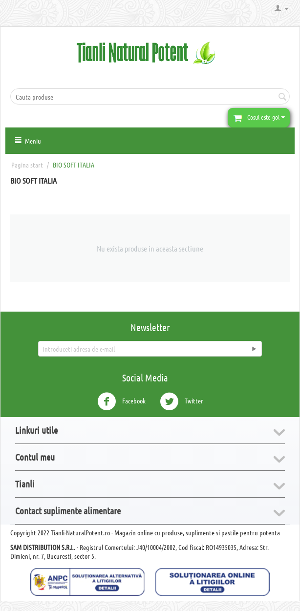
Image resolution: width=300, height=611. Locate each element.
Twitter (181, 401)
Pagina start (27, 164)
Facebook (121, 401)
